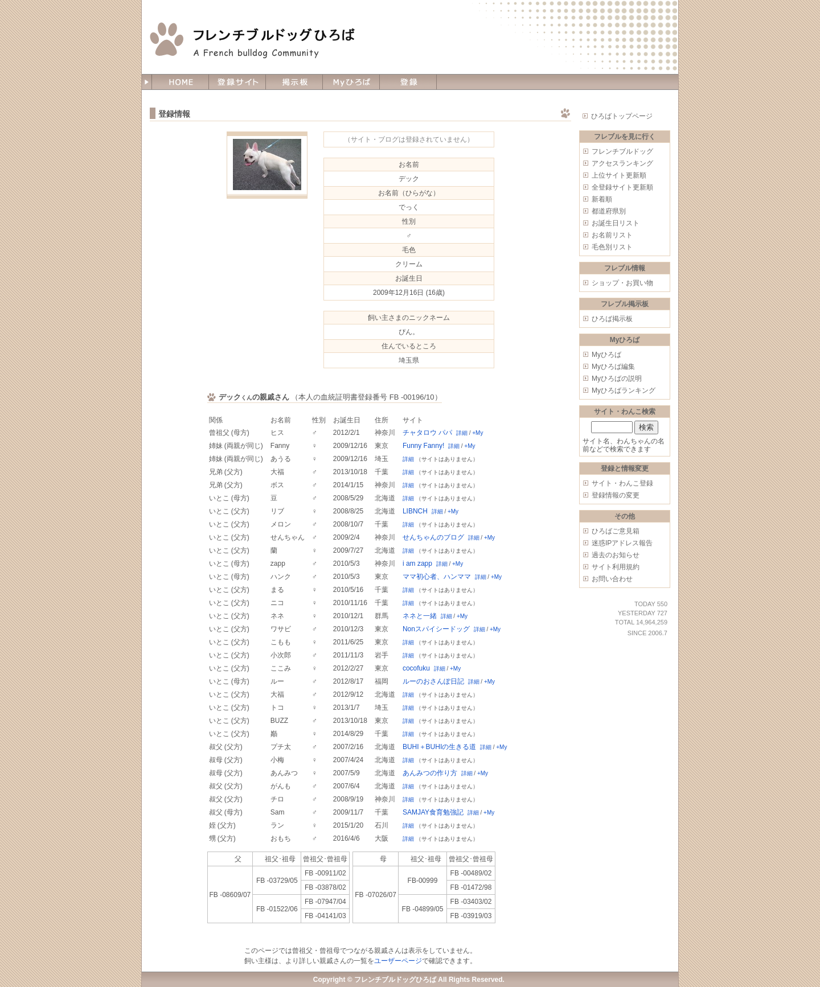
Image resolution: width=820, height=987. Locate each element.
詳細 (462, 433)
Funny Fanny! (423, 446)
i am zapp (417, 563)
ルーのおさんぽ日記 (433, 681)
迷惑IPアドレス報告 (622, 543)
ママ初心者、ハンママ (437, 577)
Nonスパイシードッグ (436, 629)
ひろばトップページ (622, 116)
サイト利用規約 (615, 567)
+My (477, 433)
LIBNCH (415, 511)
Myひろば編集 (613, 367)
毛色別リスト (612, 247)
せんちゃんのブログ (433, 537)
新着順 (602, 199)
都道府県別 (609, 211)
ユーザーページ (398, 961)
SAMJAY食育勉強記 (433, 812)
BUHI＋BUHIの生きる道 (439, 747)
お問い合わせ (612, 579)
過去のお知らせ (615, 555)
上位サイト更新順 (619, 175)
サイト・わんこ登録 (622, 483)
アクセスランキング (622, 163)
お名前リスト (612, 235)
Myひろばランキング (623, 390)
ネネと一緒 (420, 616)
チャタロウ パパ (427, 433)
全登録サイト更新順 (622, 187)
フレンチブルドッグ (622, 151)
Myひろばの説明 (617, 379)
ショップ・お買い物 (622, 283)
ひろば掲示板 (612, 319)
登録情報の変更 (615, 495)
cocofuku (416, 668)
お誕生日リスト (615, 223)
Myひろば (606, 355)
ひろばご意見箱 (615, 531)
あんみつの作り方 (430, 773)
